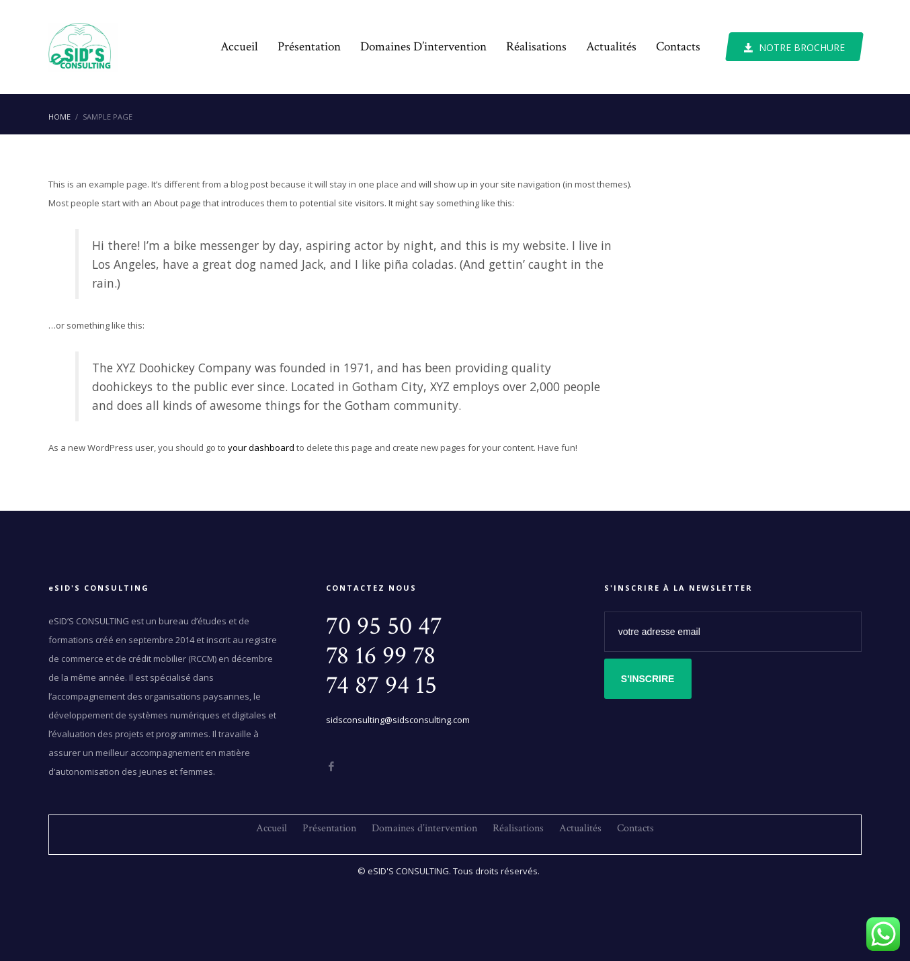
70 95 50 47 (384, 626)
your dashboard (261, 448)
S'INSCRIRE (648, 678)
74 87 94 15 (381, 685)
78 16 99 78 (381, 655)
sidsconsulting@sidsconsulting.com (398, 720)
